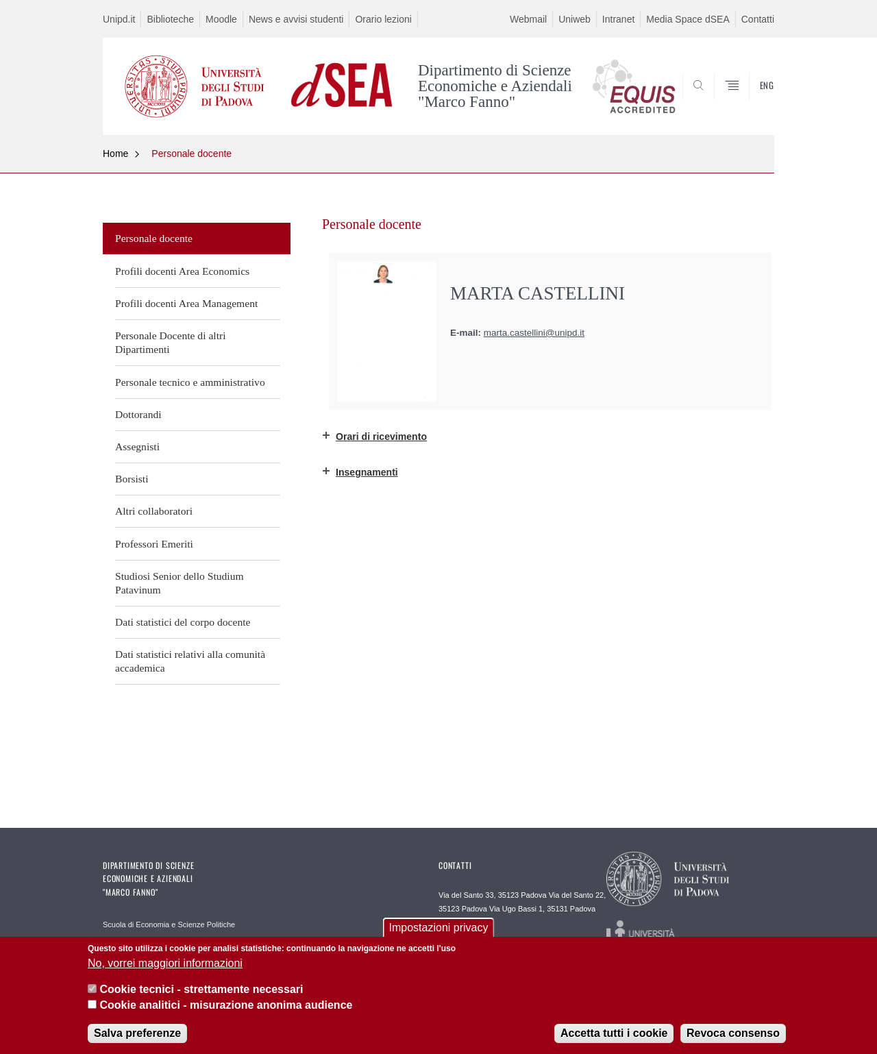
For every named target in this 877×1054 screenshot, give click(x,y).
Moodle (221, 19)
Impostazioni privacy (439, 930)
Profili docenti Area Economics (182, 271)
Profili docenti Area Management (186, 303)
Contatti (757, 19)
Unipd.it (119, 19)
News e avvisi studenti (296, 19)
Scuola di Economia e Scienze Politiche (169, 924)
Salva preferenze (137, 1035)
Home (115, 153)
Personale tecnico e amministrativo (190, 382)
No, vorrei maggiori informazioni (165, 965)
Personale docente (191, 153)
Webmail (528, 19)
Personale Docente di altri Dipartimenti (170, 342)
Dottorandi (138, 414)
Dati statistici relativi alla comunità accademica (190, 661)
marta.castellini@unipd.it (534, 333)
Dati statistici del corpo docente (182, 622)
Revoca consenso (733, 1035)
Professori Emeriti (154, 544)
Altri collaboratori (154, 511)
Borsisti (132, 479)
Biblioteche (170, 19)
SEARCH (750, 101)
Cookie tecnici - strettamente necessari (201, 992)
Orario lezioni (383, 19)
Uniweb (574, 19)
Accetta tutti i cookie (613, 1035)
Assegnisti (137, 446)
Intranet (618, 19)
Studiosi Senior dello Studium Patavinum (179, 583)
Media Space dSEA (687, 19)
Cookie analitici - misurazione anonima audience (225, 1007)
